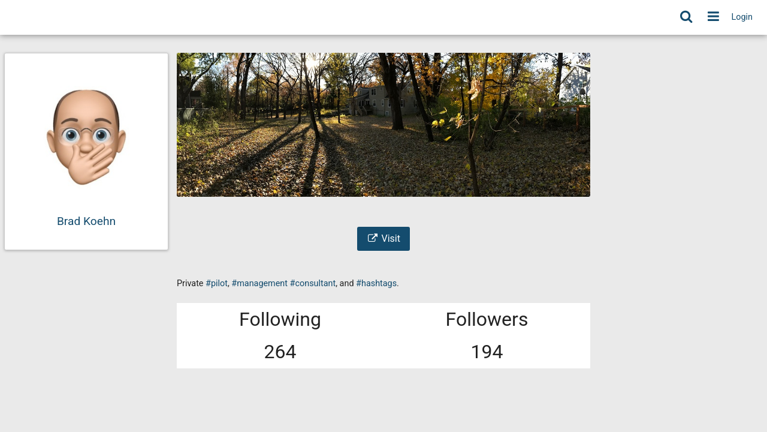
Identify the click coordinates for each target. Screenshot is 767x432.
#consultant (313, 283)
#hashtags (376, 283)
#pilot (217, 283)
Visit (383, 238)
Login (742, 17)
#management (259, 283)
